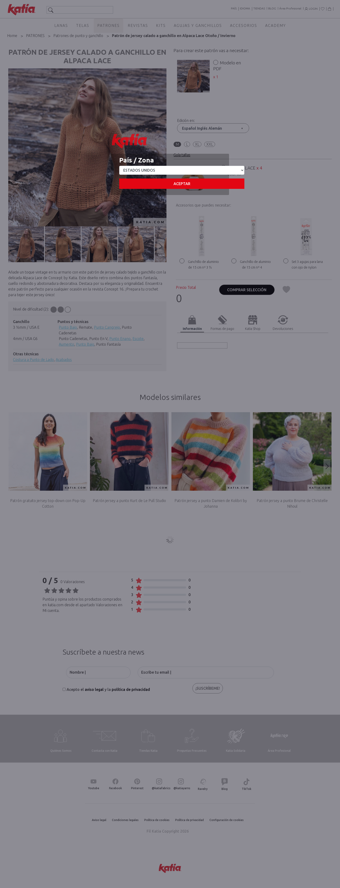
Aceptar (182, 184)
